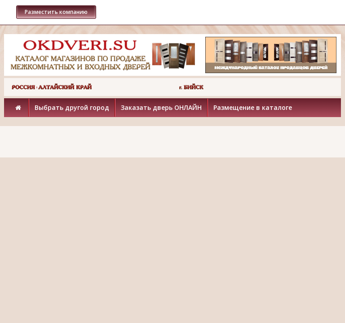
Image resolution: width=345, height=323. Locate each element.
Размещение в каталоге (252, 107)
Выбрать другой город (72, 107)
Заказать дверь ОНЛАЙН (161, 107)
